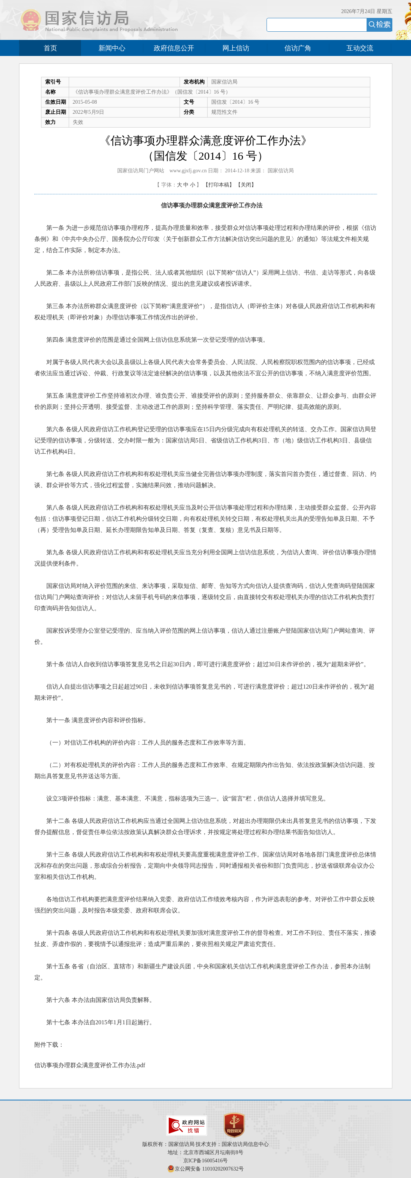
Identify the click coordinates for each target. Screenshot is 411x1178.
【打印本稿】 (218, 185)
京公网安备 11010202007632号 (209, 1169)
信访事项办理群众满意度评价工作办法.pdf (89, 1065)
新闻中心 (112, 48)
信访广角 (297, 48)
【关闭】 (246, 185)
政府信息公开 (174, 48)
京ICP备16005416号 (205, 1160)
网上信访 (235, 48)
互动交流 (359, 48)
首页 (50, 48)
